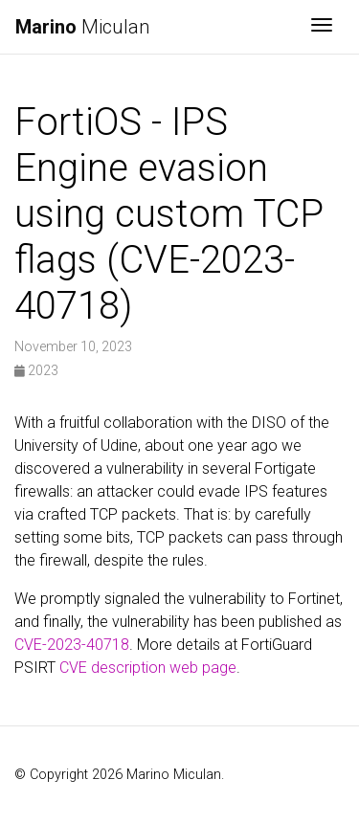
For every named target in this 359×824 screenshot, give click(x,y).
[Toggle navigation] (322, 26)
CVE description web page (147, 667)
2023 (36, 370)
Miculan (82, 26)
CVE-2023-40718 (71, 644)
